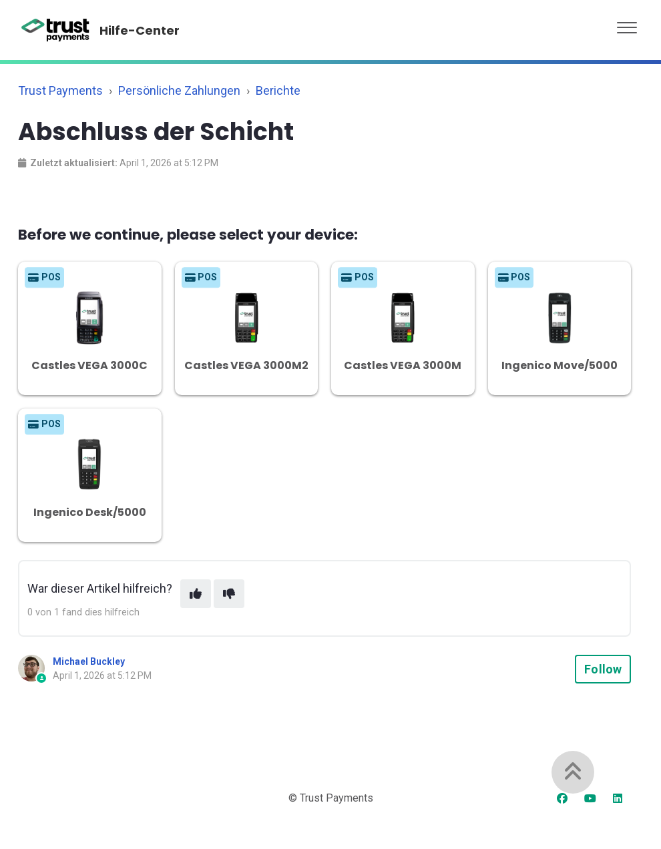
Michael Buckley (89, 661)
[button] (627, 24)
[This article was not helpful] (229, 593)
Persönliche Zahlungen (179, 90)
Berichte (278, 90)
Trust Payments (60, 90)
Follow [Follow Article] (603, 669)
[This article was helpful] (195, 593)
